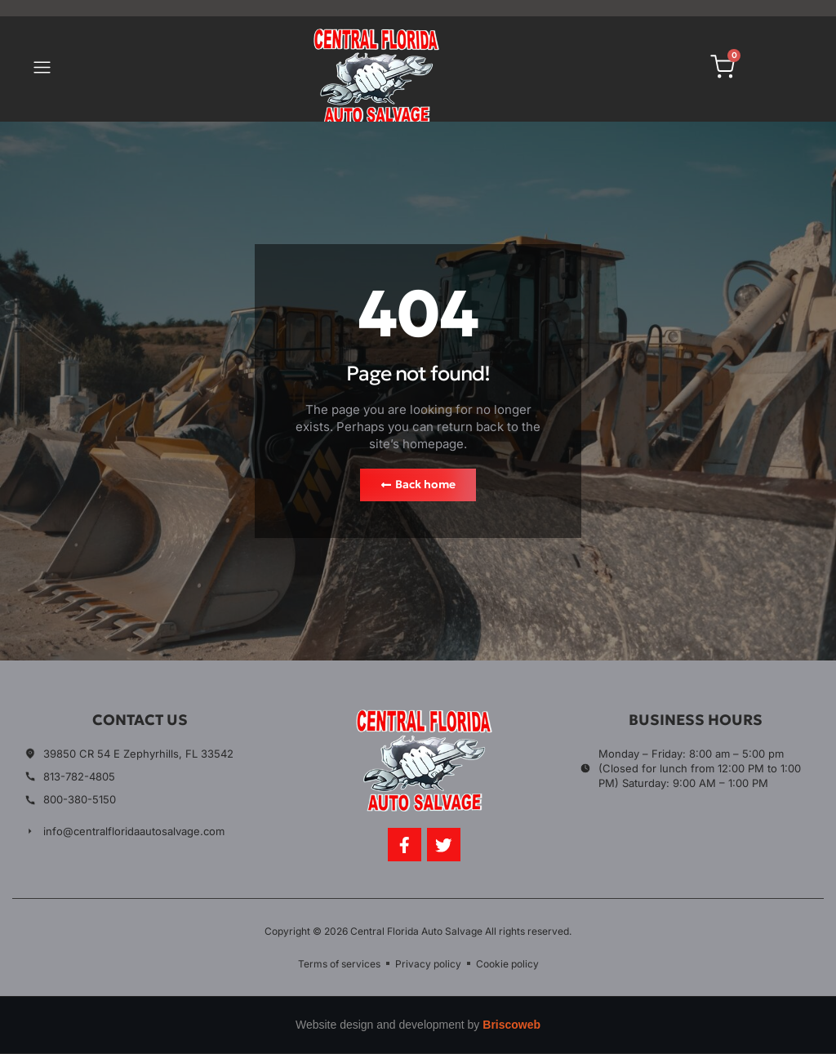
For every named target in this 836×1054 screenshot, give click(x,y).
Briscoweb (511, 1025)
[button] (41, 69)
